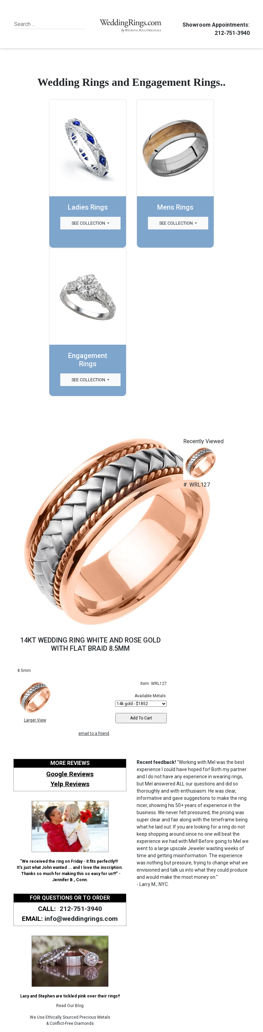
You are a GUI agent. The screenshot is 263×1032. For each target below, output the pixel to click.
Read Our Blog (70, 1005)
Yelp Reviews (69, 784)
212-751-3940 (231, 33)
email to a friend (93, 733)
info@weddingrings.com (81, 919)
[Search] (45, 24)
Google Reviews (69, 774)
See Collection (89, 223)
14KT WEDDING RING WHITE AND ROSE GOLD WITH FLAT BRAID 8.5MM (90, 644)
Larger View (35, 720)
